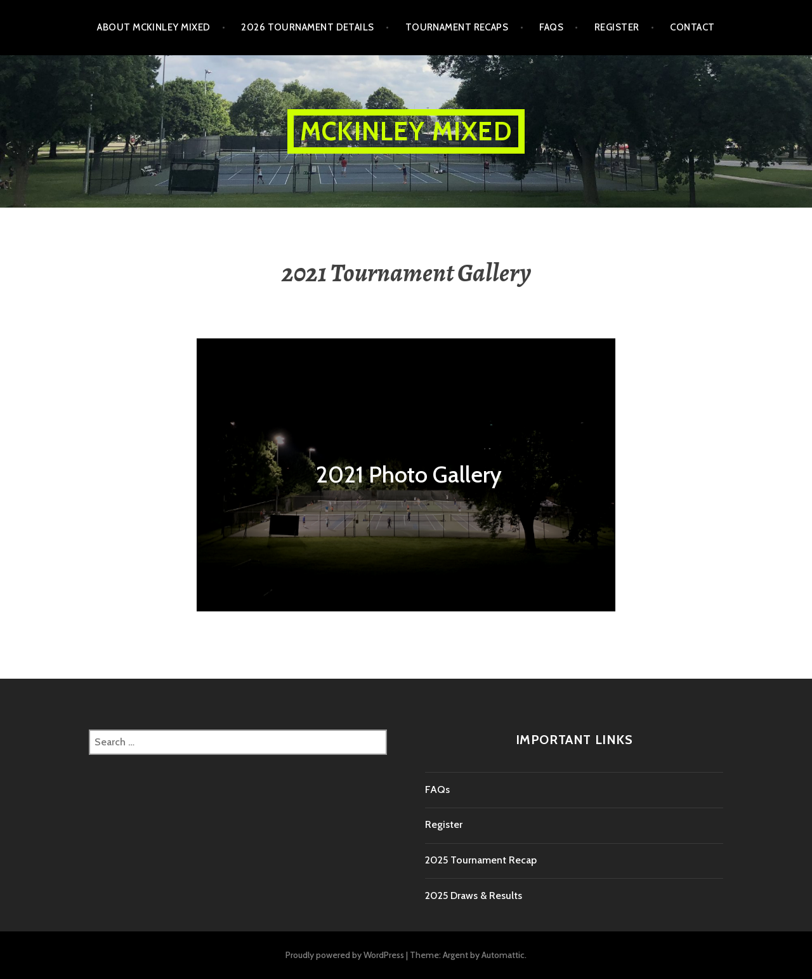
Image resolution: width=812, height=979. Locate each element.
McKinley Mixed (406, 131)
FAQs (551, 27)
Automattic (503, 955)
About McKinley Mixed (153, 27)
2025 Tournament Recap (481, 860)
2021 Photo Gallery (409, 474)
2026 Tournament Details (307, 27)
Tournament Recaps (457, 27)
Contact (692, 27)
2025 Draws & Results (473, 895)
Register (616, 27)
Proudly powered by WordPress (344, 955)
